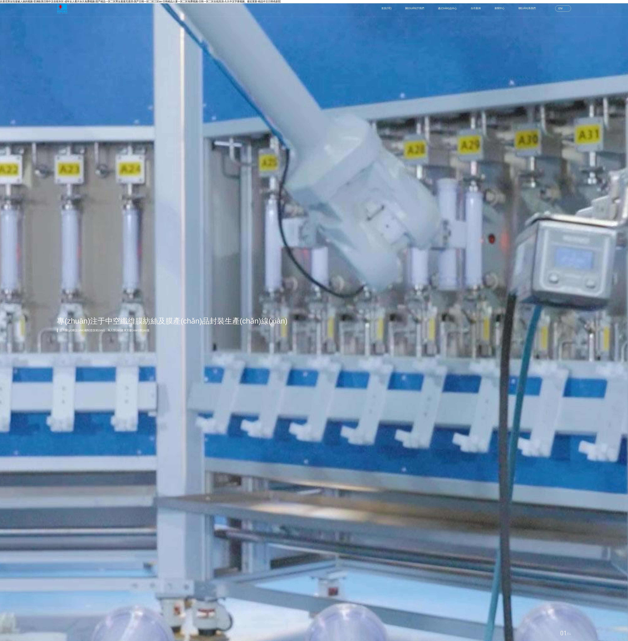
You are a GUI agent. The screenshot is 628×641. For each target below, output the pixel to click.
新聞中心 (500, 8)
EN (560, 8)
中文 (565, 8)
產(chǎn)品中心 (447, 8)
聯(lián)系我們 (527, 8)
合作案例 (476, 8)
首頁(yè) (386, 8)
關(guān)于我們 (414, 8)
